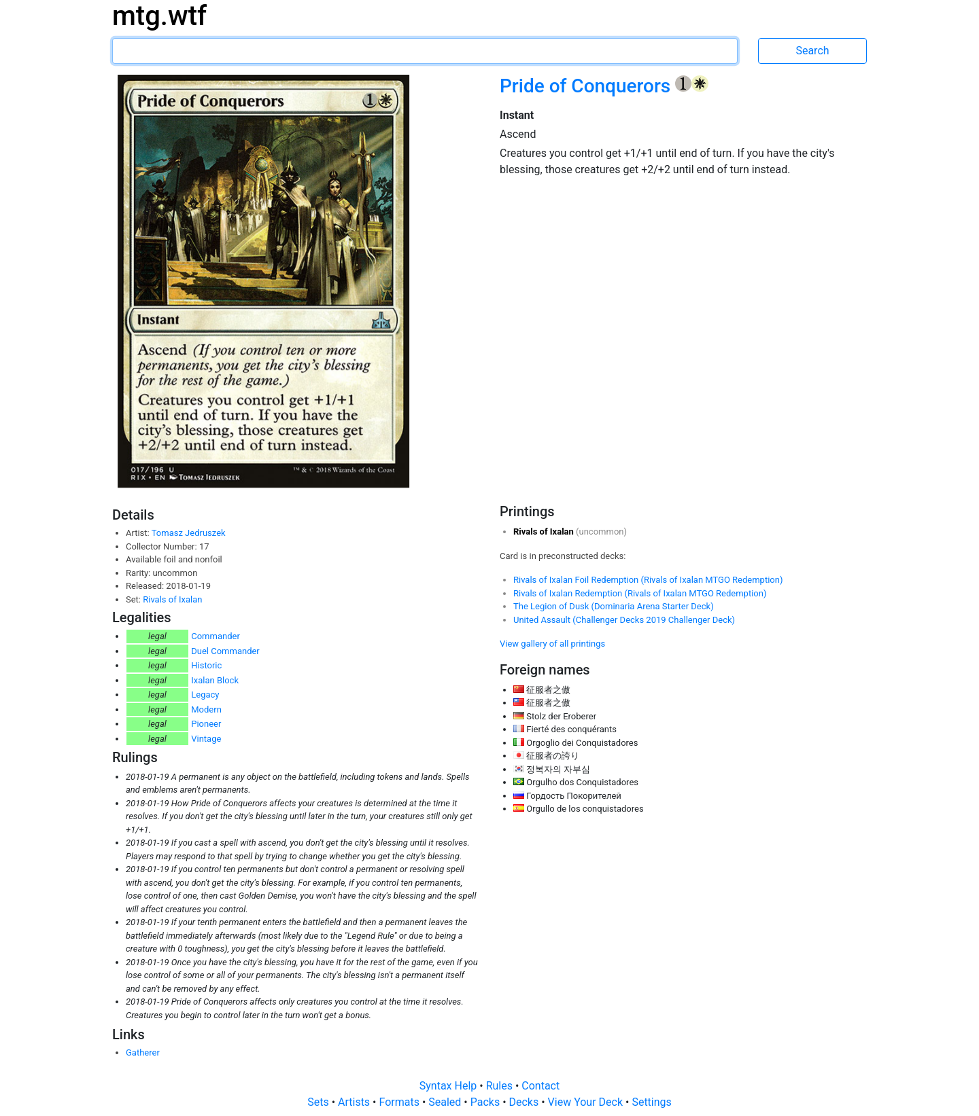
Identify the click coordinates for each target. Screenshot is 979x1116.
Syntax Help (449, 1085)
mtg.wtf (159, 16)
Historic (206, 665)
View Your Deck (586, 1102)
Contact (540, 1085)
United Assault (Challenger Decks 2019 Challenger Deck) (624, 620)
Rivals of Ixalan (172, 599)
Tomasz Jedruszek (189, 533)
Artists (355, 1102)
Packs (486, 1102)
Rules (500, 1085)
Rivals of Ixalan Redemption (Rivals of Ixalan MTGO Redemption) (639, 593)
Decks (525, 1102)
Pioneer (206, 724)
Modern (206, 709)
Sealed (446, 1102)
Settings (651, 1102)
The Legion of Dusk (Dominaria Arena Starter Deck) (613, 606)
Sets (319, 1102)
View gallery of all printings (552, 643)
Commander (215, 636)
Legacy (205, 694)
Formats (400, 1102)
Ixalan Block (215, 680)
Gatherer (143, 1052)
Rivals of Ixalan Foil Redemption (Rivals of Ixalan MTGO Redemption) (648, 580)
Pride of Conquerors (587, 86)
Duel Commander (225, 651)
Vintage (206, 739)
